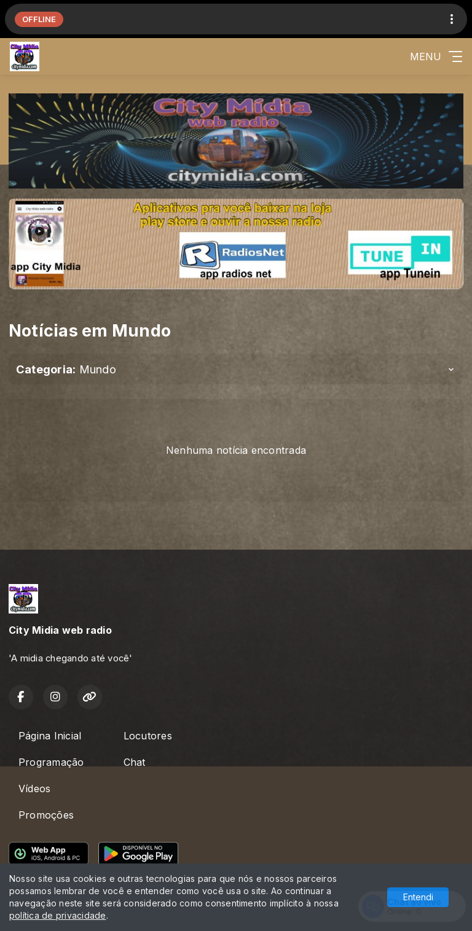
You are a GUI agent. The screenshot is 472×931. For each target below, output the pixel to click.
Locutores (148, 736)
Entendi (418, 897)
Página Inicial (49, 736)
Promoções (46, 815)
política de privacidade (57, 915)
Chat (135, 762)
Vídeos (34, 788)
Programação (51, 762)
